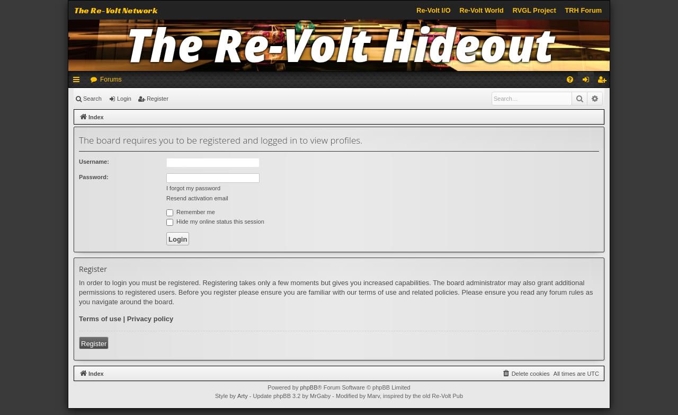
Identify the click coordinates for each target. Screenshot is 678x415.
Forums (111, 79)
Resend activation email (197, 198)
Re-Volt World (481, 10)
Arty (242, 396)
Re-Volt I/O (433, 10)
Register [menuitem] (604, 81)
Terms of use (100, 319)
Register (157, 98)
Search (92, 98)
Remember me (190, 212)
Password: (94, 177)
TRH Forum (583, 10)
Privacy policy (150, 319)
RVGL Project (534, 10)
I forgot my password (193, 188)
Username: (94, 161)
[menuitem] (570, 79)
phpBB (308, 387)
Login (124, 98)
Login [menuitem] (588, 81)
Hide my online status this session (215, 221)
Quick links (78, 81)
